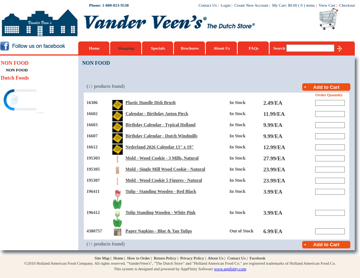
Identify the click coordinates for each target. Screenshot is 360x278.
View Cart (327, 5)
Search (279, 48)
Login (225, 5)
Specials (158, 48)
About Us (222, 48)
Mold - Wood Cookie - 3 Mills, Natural (162, 158)
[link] (29, 101)
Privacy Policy (192, 258)
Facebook (257, 258)
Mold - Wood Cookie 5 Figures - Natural (164, 180)
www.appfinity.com (230, 269)
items (310, 5)
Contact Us (208, 5)
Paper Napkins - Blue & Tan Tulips (159, 231)
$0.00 (292, 5)
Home (94, 48)
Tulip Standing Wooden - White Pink (161, 212)
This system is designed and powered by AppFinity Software (163, 269)
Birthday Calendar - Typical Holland (161, 124)
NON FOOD (15, 63)
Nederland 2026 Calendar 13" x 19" (160, 147)
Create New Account (251, 5)
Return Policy (165, 258)
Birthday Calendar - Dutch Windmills (162, 135)
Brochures (190, 48)
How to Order (138, 258)
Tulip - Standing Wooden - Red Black (161, 191)
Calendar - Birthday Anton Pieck (157, 113)
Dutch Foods (15, 78)
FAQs (254, 48)
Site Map (102, 258)
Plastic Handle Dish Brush (151, 102)
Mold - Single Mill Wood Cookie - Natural (165, 169)
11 (90, 86)
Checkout (347, 5)
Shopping (126, 48)
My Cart (279, 5)
